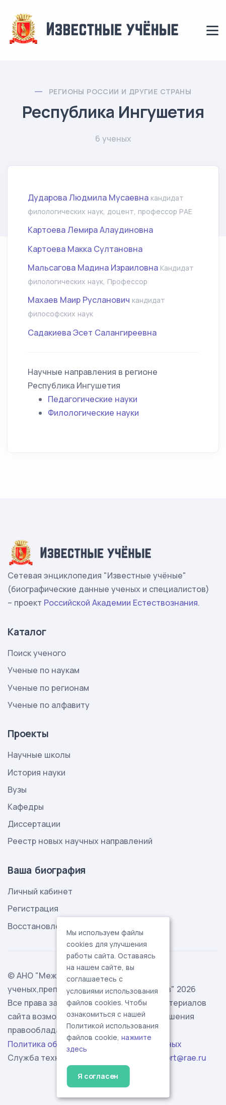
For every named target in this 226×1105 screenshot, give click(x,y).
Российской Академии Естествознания (121, 602)
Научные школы (39, 754)
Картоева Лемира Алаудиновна (90, 229)
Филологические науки (93, 412)
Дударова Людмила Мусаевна (88, 197)
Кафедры (26, 806)
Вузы (17, 789)
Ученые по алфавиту (49, 704)
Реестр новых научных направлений (80, 841)
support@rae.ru (176, 1057)
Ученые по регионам (48, 687)
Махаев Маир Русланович (79, 299)
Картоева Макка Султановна (85, 248)
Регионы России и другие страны (120, 91)
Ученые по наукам (44, 670)
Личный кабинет (40, 891)
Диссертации (34, 823)
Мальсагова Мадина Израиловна (93, 267)
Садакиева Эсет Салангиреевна (92, 332)
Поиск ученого (37, 653)
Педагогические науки (92, 399)
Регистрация (33, 908)
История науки (36, 772)
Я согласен (98, 1076)
